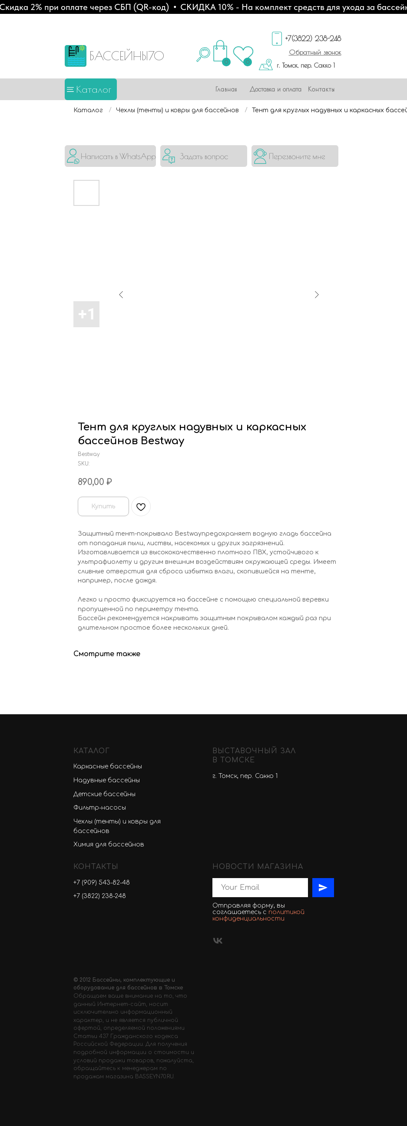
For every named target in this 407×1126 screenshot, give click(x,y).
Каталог (93, 89)
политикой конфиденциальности (258, 915)
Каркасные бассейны (107, 766)
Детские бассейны (104, 794)
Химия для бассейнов (108, 844)
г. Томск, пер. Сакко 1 (306, 65)
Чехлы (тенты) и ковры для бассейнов (177, 110)
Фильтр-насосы (99, 807)
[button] (315, 52)
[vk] (217, 940)
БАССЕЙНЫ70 (126, 56)
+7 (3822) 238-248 (99, 896)
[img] (110, 156)
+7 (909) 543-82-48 (101, 882)
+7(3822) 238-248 (313, 38)
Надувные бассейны (106, 780)
